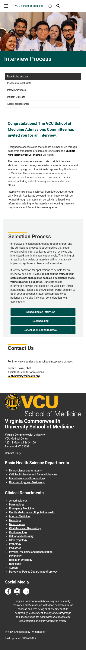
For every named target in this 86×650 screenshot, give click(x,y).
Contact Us (11, 453)
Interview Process (16, 90)
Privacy (9, 631)
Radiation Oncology (20, 559)
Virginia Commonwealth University (25, 434)
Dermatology (16, 504)
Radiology (15, 563)
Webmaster (39, 631)
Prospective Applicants (19, 83)
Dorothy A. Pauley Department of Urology (33, 571)
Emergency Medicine (21, 508)
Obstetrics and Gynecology (25, 528)
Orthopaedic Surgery (21, 536)
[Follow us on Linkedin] (26, 591)
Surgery (13, 567)
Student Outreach (16, 96)
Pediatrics (15, 547)
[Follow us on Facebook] (8, 591)
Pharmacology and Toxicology (27, 482)
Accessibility (22, 631)
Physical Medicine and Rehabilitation (31, 551)
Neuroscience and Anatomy (25, 470)
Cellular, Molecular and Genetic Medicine (33, 474)
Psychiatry (15, 555)
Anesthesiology (18, 500)
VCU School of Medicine (29, 5)
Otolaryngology (18, 540)
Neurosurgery (17, 524)
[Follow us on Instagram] (17, 591)
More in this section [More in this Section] (17, 76)
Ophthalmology (18, 532)
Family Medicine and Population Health (32, 512)
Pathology (15, 544)
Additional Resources (18, 103)
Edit (38, 638)
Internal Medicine (19, 516)
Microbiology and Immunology (27, 478)
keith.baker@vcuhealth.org (24, 376)
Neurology (15, 520)
